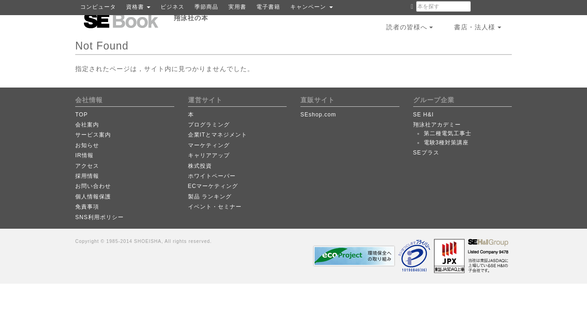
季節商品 (206, 7)
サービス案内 (93, 135)
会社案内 (87, 124)
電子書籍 (268, 7)
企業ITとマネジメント (218, 135)
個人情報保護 (93, 196)
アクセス (87, 166)
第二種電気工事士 (447, 133)
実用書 (237, 7)
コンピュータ (98, 7)
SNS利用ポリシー (99, 217)
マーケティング (209, 145)
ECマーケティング (213, 186)
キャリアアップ (209, 155)
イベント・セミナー (215, 207)
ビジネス (172, 7)
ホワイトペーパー (212, 176)
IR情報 (84, 155)
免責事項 (87, 207)
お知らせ (87, 145)
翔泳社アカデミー (437, 124)
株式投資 (200, 166)
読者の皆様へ (409, 27)
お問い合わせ (93, 186)
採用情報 (87, 176)
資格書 (138, 7)
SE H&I (423, 114)
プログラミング (209, 124)
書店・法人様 (477, 27)
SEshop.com (318, 114)
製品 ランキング (210, 196)
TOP (81, 114)
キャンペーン (311, 7)
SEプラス (426, 152)
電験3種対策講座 (446, 142)
